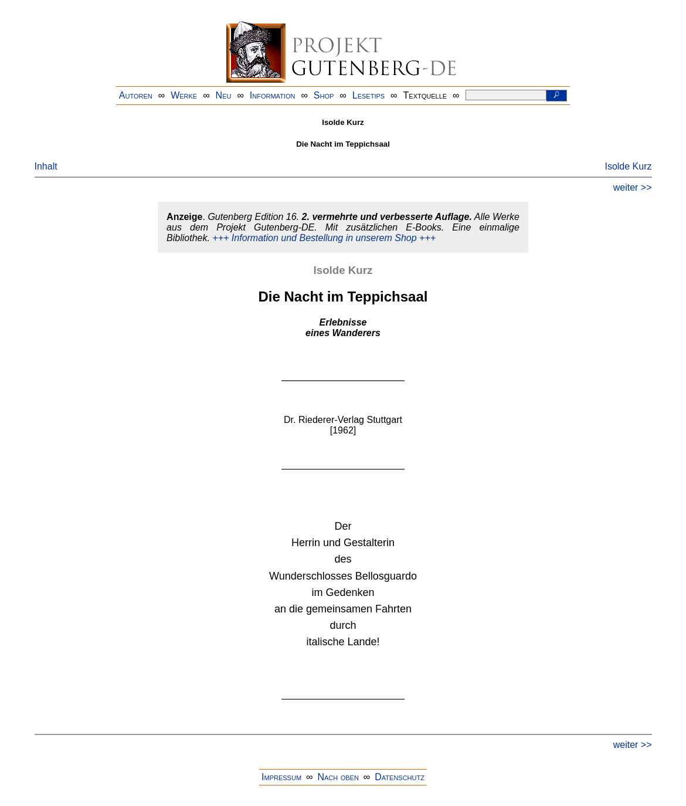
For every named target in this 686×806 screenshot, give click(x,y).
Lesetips (368, 95)
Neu (224, 95)
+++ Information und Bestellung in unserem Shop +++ (324, 238)
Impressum (281, 777)
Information (273, 95)
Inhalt (46, 166)
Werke (184, 95)
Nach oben (337, 777)
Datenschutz (399, 777)
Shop (324, 95)
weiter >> (632, 187)
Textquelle (425, 95)
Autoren (135, 95)
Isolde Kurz (628, 166)
